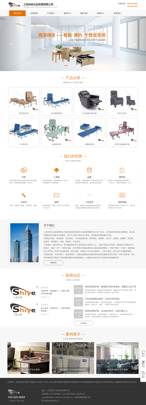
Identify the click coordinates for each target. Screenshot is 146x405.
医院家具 (32, 382)
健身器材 (66, 382)
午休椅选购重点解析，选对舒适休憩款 (100, 299)
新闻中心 (100, 13)
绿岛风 (134, 382)
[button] (11, 43)
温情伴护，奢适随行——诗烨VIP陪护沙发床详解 (54, 292)
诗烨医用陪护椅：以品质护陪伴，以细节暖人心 (104, 311)
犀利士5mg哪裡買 (115, 382)
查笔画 (97, 382)
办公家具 (39, 382)
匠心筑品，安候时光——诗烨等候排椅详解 (54, 309)
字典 (102, 382)
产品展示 (50, 13)
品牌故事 (34, 13)
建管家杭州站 (90, 382)
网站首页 (17, 13)
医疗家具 (26, 382)
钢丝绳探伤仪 (75, 382)
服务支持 (84, 13)
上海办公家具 (53, 382)
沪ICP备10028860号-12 (50, 401)
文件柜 (45, 382)
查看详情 (53, 263)
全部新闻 (82, 323)
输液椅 (60, 382)
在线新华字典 (126, 382)
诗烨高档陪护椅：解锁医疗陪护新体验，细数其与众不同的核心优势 (109, 287)
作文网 (82, 382)
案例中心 (67, 13)
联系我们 (117, 13)
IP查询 (106, 382)
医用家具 (19, 382)
